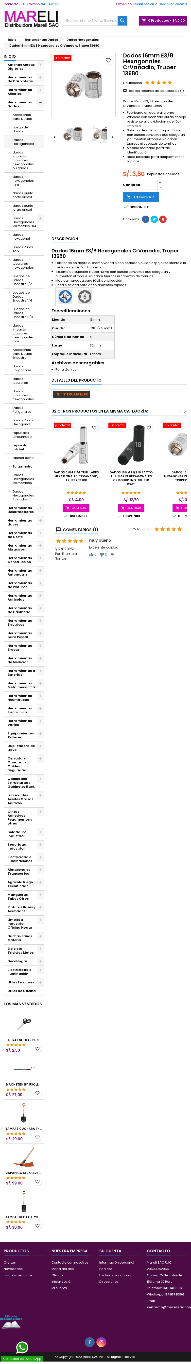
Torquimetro (23, 466)
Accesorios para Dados (22, 116)
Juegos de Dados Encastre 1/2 (22, 280)
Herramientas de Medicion (20, 660)
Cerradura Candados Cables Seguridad (17, 764)
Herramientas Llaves (20, 522)
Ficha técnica (66, 369)
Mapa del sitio (63, 1269)
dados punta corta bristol (23, 195)
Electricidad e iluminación (19, 971)
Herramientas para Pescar (20, 635)
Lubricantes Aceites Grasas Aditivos (20, 799)
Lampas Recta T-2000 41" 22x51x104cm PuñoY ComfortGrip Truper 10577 (24, 1217)
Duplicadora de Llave (21, 748)
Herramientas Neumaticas (20, 697)
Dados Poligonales (22, 409)
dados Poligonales (22, 368)
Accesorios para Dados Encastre (22, 353)
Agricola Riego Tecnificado (20, 884)
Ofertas (10, 1262)
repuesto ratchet (20, 447)
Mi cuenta (59, 1288)
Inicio (10, 56)
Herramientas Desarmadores (21, 510)
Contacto (11, 4)
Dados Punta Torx (23, 249)
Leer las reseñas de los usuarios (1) (153, 90)
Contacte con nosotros (70, 1262)
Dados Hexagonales (23, 142)
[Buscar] (95, 21)
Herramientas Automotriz (20, 572)
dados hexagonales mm (23, 180)
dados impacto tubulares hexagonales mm (23, 333)
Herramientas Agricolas (20, 597)
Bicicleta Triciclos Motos (21, 950)
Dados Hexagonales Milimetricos (23, 479)
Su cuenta (110, 1251)
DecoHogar (17, 961)
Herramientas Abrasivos (20, 547)
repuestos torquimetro (22, 434)
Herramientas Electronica (20, 710)
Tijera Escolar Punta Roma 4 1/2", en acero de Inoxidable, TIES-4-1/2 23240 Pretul (24, 1040)
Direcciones (109, 1281)
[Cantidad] (150, 185)
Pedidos (106, 1269)
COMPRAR (140, 197)
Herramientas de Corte (20, 535)
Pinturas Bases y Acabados (21, 909)
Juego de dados (20, 129)
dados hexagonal (21, 236)
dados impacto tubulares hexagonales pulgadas (23, 160)
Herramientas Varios (20, 722)
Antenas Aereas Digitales (21, 66)
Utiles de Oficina (22, 991)
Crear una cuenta (172, 4)
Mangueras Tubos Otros (18, 896)
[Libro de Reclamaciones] (11, 1322)
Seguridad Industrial (17, 846)
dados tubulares (20, 380)
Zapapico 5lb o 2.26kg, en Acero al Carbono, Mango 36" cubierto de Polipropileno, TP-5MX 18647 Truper (24, 1172)
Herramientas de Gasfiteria (20, 610)
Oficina (57, 1275)
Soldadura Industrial (17, 834)
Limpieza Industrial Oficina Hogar (20, 923)
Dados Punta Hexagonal (23, 422)
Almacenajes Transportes (19, 871)
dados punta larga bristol (23, 207)
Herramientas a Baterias (21, 672)
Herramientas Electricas (20, 622)
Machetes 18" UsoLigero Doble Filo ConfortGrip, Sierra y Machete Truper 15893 (24, 1084)
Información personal (116, 1262)
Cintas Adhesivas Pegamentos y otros (20, 817)
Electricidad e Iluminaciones (20, 859)
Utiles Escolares (21, 982)
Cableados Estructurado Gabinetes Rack (21, 782)
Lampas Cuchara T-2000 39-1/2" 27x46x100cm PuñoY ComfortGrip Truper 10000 (24, 1128)
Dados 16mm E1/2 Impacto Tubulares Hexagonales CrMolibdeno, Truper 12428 (131, 478)
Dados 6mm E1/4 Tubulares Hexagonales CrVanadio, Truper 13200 (76, 476)
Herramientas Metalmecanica (21, 685)
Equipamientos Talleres (21, 735)
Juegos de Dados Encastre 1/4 (22, 296)
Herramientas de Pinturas (20, 585)
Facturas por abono (115, 1275)
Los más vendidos (23, 1004)
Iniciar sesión (143, 4)
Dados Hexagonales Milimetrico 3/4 (24, 222)
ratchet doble (24, 457)
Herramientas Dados (20, 104)
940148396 (50, 4)
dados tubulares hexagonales (23, 263)
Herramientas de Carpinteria (20, 79)
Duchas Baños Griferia (20, 938)
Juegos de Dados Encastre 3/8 (23, 313)
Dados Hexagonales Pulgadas (23, 495)
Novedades (13, 1269)
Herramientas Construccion (20, 560)
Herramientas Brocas (20, 647)
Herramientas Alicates (20, 91)
